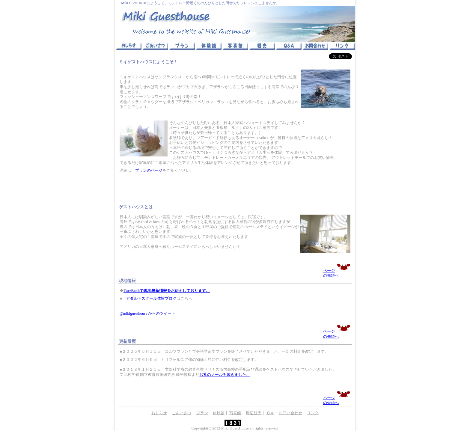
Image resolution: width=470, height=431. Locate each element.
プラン (202, 413)
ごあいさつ (181, 413)
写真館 (235, 413)
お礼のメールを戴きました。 (224, 375)
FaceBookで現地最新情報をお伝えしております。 (166, 291)
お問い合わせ (290, 413)
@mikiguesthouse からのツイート (147, 313)
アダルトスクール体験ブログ (151, 298)
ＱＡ (270, 413)
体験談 (219, 413)
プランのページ (148, 170)
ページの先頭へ (336, 270)
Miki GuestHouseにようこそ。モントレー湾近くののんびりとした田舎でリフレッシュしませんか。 (200, 3)
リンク (313, 413)
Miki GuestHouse (235, 428)
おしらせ (159, 413)
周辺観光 (253, 413)
